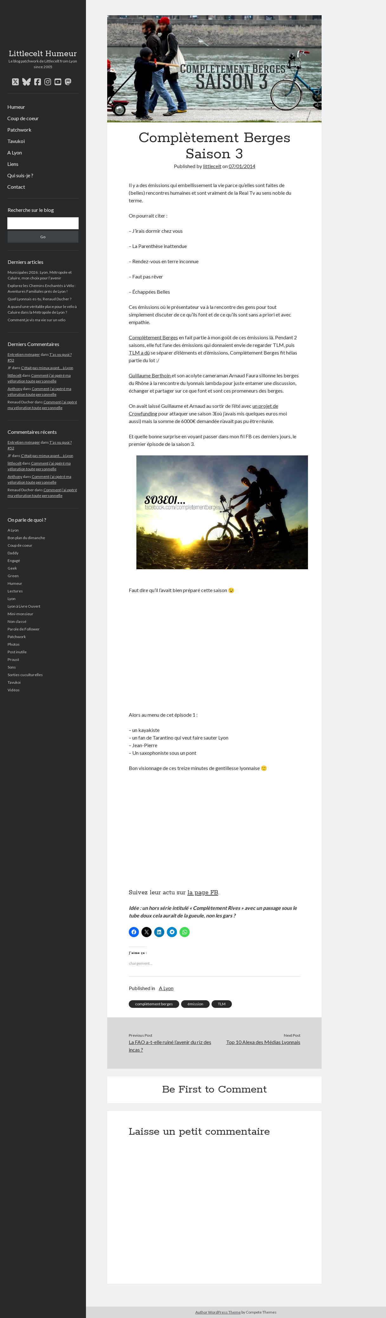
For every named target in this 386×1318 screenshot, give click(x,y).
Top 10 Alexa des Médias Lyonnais (263, 1042)
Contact (16, 187)
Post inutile (17, 651)
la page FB (202, 893)
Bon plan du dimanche (26, 537)
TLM (222, 1004)
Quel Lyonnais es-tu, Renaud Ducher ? (39, 299)
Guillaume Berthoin (150, 375)
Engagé (14, 560)
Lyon (12, 598)
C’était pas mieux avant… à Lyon (47, 367)
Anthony (15, 388)
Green (13, 575)
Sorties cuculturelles (25, 674)
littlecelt (15, 375)
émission (195, 1004)
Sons (12, 667)
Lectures (15, 591)
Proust (13, 659)
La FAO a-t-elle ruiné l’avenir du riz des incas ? (170, 1046)
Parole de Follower (24, 629)
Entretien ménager (24, 354)
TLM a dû (139, 352)
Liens (12, 164)
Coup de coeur (23, 118)
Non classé (17, 621)
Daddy (13, 553)
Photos (14, 644)
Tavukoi (16, 141)
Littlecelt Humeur (43, 54)
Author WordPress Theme (218, 1312)
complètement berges (154, 1004)
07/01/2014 (242, 166)
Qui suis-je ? (20, 175)
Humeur (16, 107)
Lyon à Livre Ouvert (24, 606)
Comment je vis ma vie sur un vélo (36, 319)
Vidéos (14, 690)
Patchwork (19, 130)
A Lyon (14, 152)
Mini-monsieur (20, 613)
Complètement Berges (153, 337)
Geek (12, 568)
